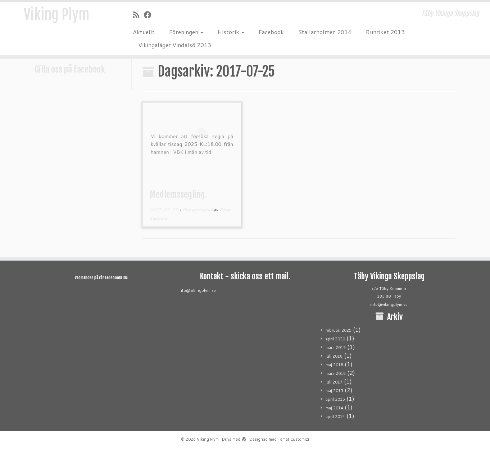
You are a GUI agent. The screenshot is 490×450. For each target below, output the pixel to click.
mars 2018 (336, 373)
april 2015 (335, 399)
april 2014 (335, 416)
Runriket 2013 (385, 32)
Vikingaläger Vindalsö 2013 (174, 45)
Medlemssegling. (178, 194)
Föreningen (186, 32)
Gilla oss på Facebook (70, 69)
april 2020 (335, 339)
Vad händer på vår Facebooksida (101, 277)
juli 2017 (334, 382)
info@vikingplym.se (197, 290)
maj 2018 (334, 365)
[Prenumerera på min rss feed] (138, 14)
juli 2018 (334, 356)
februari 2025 (338, 330)
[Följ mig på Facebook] (150, 14)
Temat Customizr (293, 439)
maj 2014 (334, 408)
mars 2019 (336, 347)
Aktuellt (144, 32)
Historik (231, 32)
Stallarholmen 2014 (324, 32)
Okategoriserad (198, 210)
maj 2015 (334, 391)
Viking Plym (56, 14)
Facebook (271, 32)
